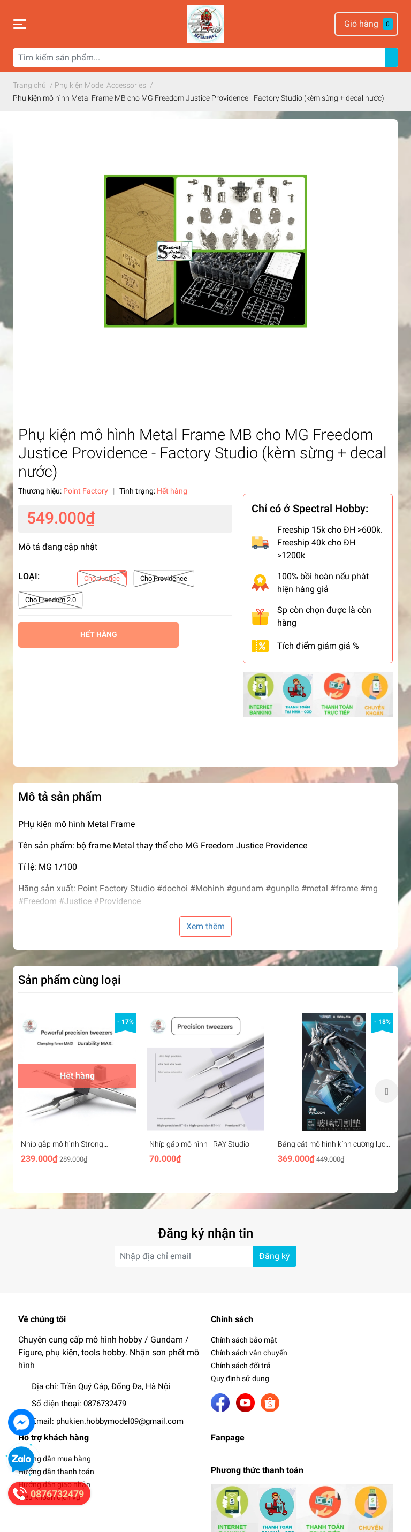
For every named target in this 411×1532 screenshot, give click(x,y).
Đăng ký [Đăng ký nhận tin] (274, 1256)
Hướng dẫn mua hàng (54, 1458)
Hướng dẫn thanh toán (56, 1471)
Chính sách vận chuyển (249, 1352)
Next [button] (386, 1091)
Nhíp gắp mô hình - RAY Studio (199, 1144)
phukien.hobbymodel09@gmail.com (120, 1421)
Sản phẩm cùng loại (69, 980)
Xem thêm (205, 926)
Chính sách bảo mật (244, 1340)
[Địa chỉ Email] (205, 1256)
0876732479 (104, 1403)
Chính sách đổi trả (241, 1365)
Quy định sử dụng (240, 1378)
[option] (77, 1090)
